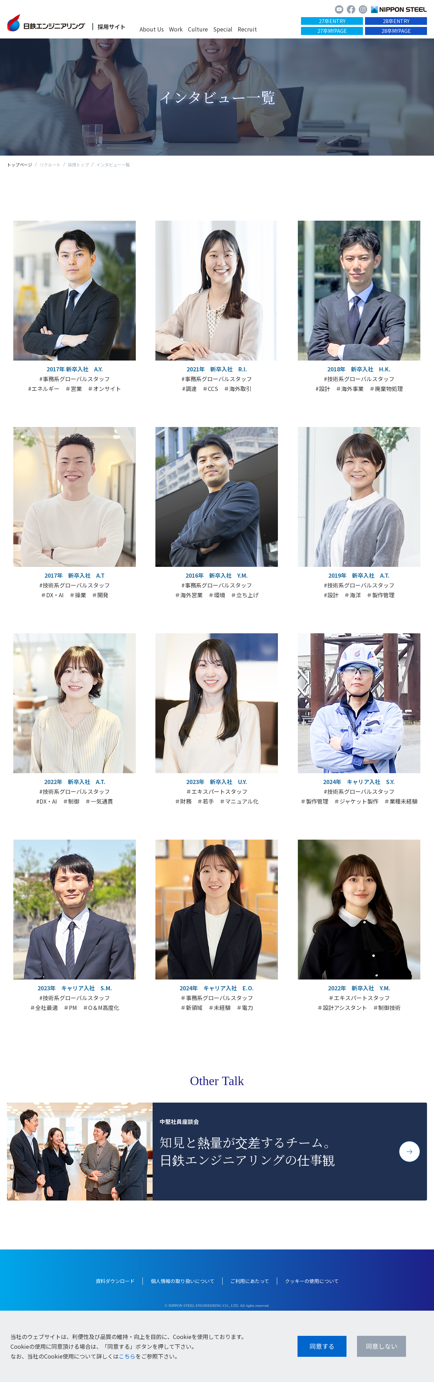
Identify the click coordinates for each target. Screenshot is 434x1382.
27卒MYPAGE (332, 30)
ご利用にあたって (249, 1280)
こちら (127, 1356)
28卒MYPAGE (396, 30)
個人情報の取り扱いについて (183, 1280)
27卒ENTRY (332, 20)
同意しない (381, 1346)
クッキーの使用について (312, 1280)
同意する (322, 1346)
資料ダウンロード (115, 1280)
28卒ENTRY (396, 20)
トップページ (19, 165)
